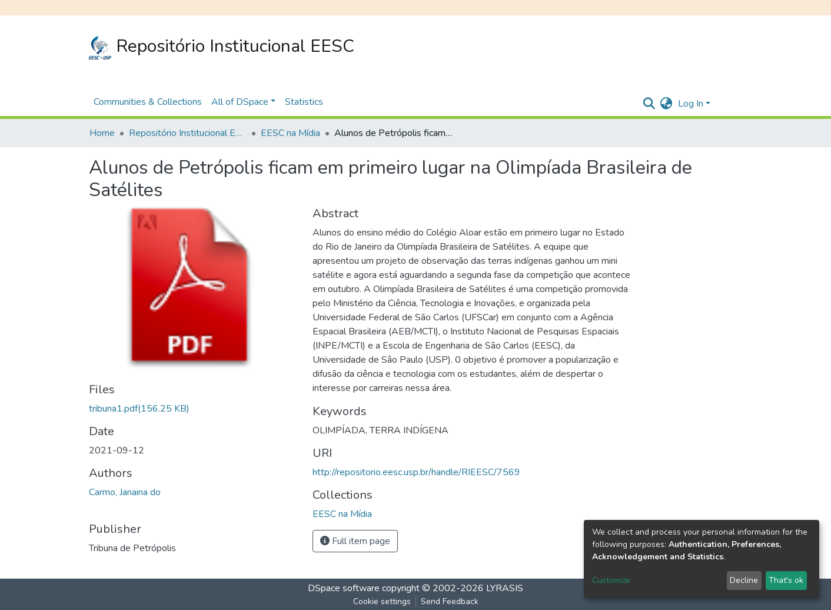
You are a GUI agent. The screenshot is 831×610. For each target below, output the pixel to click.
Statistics (304, 101)
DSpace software (344, 588)
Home (102, 133)
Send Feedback (449, 601)
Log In (690, 103)
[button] (666, 104)
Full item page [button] (355, 541)
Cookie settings (382, 601)
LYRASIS (504, 588)
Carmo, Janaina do (125, 492)
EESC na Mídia (290, 133)
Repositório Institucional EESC (221, 46)
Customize (611, 580)
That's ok (786, 580)
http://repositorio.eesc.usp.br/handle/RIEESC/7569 (416, 472)
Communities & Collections (148, 101)
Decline (744, 580)
